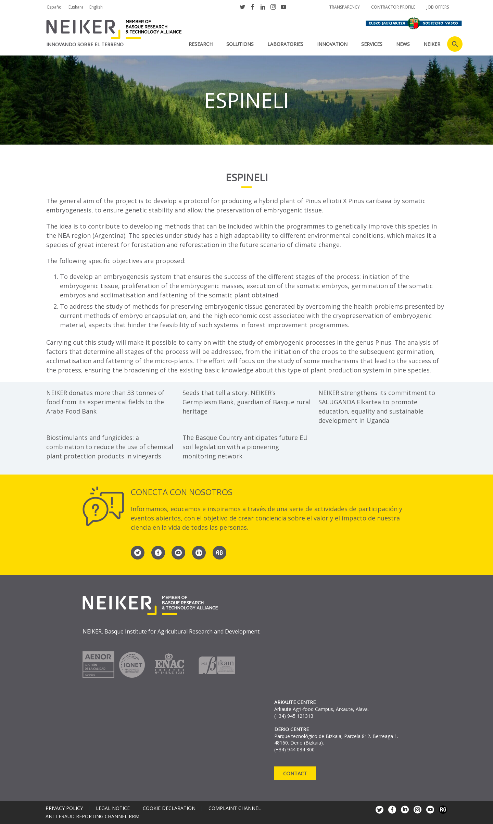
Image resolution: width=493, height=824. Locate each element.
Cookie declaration (169, 808)
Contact (295, 773)
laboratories (285, 44)
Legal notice (113, 808)
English (96, 7)
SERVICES (371, 44)
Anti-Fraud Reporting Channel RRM (92, 816)
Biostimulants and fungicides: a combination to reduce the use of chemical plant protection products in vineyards (109, 446)
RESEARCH (201, 44)
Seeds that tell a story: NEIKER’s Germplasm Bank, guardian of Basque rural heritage (246, 402)
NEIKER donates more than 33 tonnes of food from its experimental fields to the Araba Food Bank (105, 402)
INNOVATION (332, 44)
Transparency (344, 7)
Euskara (76, 7)
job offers (438, 7)
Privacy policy (64, 808)
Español (55, 7)
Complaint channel (234, 808)
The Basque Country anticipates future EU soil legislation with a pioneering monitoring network (245, 446)
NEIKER (432, 44)
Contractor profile (393, 7)
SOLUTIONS (240, 44)
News (403, 44)
